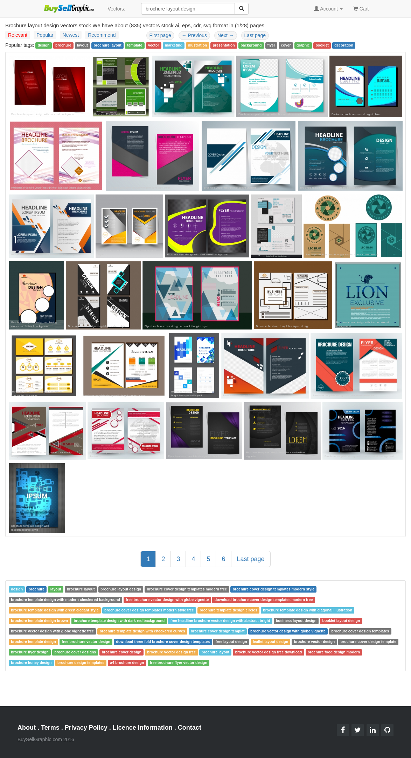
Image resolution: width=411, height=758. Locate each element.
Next (225, 35)
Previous (194, 35)
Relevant (17, 35)
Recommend (102, 35)
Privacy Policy (86, 727)
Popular (44, 35)
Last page (255, 35)
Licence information (143, 727)
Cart (361, 8)
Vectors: (116, 9)
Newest (71, 35)
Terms (50, 727)
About (27, 727)
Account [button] (328, 9)
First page (160, 35)
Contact (189, 727)
